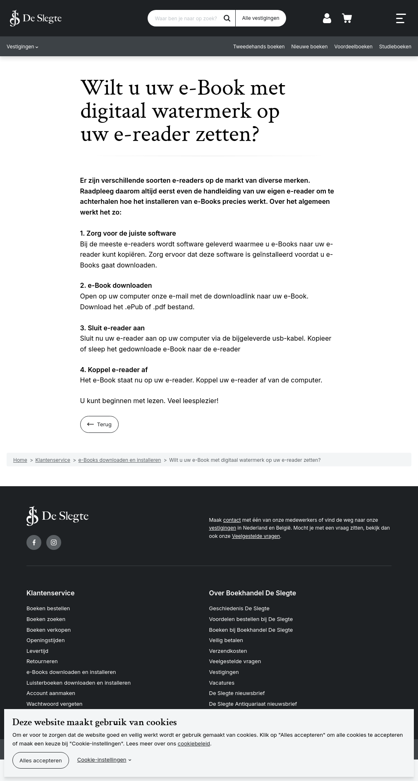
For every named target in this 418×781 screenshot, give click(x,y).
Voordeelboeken (353, 46)
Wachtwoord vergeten (54, 703)
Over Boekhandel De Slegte (252, 593)
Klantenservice (50, 593)
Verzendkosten (228, 650)
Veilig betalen (226, 640)
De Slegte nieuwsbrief (237, 693)
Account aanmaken (50, 693)
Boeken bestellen (48, 608)
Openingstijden (45, 640)
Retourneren (42, 661)
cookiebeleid (194, 743)
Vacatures (222, 682)
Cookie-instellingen (102, 759)
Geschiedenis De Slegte (239, 608)
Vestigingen (20, 46)
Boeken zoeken (45, 619)
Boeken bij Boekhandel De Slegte (251, 629)
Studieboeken (395, 46)
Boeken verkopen (48, 629)
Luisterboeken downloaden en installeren (78, 682)
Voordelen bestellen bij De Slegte (251, 619)
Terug (104, 424)
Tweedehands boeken (259, 46)
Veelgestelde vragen (256, 536)
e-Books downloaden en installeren (71, 672)
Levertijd (37, 650)
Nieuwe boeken (309, 46)
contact (232, 520)
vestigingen (222, 528)
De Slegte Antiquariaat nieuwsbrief (253, 703)
